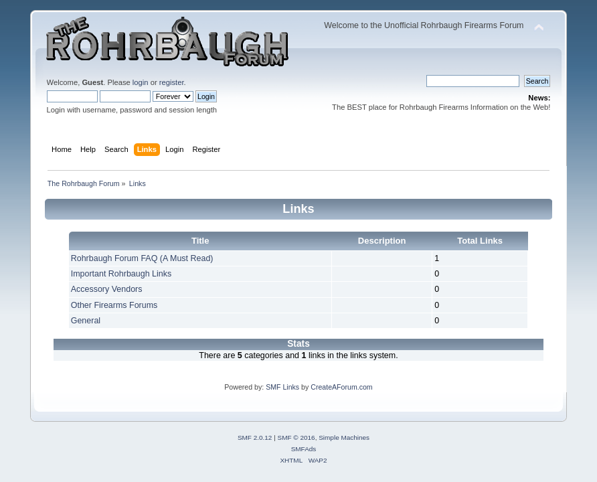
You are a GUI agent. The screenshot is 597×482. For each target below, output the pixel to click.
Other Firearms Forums (114, 305)
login (141, 82)
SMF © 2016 (296, 437)
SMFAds (304, 449)
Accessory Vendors (107, 289)
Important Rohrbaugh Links (121, 273)
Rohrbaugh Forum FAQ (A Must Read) (142, 258)
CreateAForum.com (341, 387)
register (171, 82)
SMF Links (282, 387)
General (85, 320)
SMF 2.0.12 (255, 437)
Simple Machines (344, 437)
